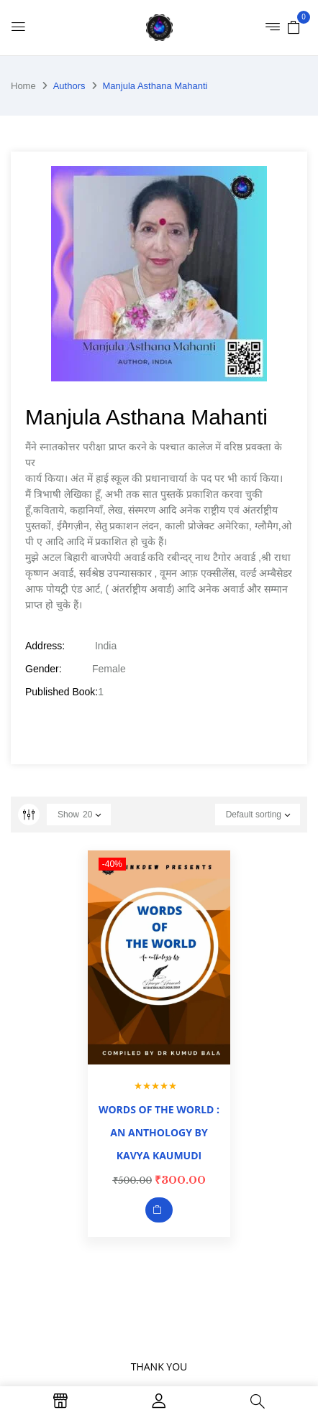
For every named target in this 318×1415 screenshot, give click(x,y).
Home (23, 85)
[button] (293, 26)
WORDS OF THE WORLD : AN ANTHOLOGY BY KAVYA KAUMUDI (159, 1132)
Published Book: (61, 691)
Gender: (43, 668)
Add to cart (159, 1210)
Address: (45, 645)
